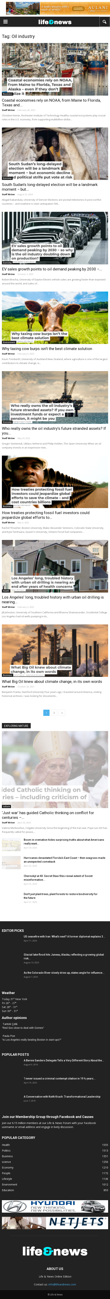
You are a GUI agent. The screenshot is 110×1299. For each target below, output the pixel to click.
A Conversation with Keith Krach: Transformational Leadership (62, 1096)
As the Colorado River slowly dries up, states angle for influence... (64, 972)
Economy (7, 178)
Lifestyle (7, 1179)
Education (8, 1190)
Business (7, 94)
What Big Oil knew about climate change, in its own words (52, 681)
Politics (6, 1150)
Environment (9, 342)
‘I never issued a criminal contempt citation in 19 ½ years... (60, 1078)
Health (6, 591)
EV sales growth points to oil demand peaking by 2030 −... (52, 269)
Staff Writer (8, 110)
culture (6, 806)
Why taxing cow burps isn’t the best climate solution (47, 348)
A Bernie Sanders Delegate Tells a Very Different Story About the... (64, 1060)
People (6, 1173)
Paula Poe (9, 1036)
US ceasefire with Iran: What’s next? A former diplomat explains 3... (64, 936)
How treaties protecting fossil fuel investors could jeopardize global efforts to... (46, 515)
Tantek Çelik (10, 1024)
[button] (104, 22)
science (6, 1162)
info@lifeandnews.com (62, 1284)
